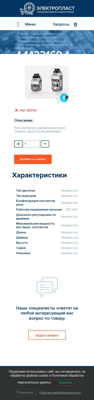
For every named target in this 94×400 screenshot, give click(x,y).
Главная (22, 34)
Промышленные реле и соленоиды (42, 41)
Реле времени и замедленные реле (42, 45)
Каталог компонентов (46, 34)
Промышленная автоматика (37, 37)
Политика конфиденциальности (60, 392)
